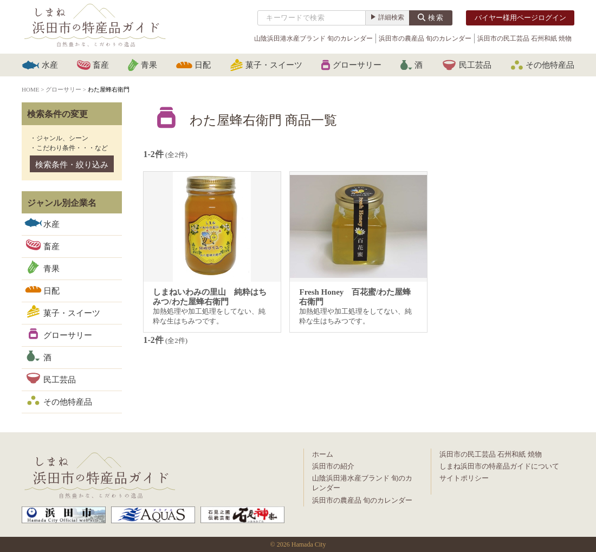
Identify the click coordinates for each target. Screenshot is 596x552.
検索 (436, 18)
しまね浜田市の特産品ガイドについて (499, 466)
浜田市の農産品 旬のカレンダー (425, 38)
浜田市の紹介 (333, 466)
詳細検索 (391, 17)
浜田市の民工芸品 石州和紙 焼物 (524, 38)
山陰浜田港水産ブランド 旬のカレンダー (313, 38)
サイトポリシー (464, 478)
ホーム (322, 454)
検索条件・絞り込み (71, 164)
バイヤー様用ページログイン (520, 18)
